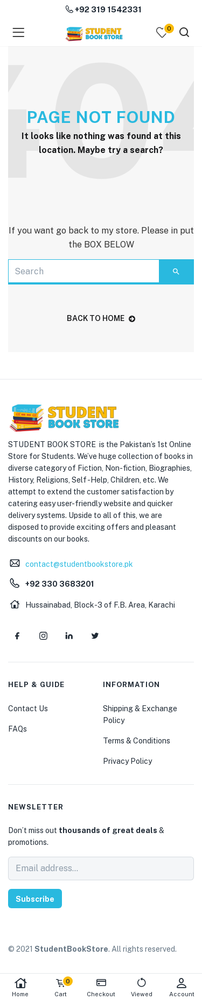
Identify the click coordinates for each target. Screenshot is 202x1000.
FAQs (17, 729)
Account (182, 987)
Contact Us (28, 708)
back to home (101, 318)
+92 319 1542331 (103, 9)
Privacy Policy (127, 761)
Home (20, 987)
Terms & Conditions (136, 740)
